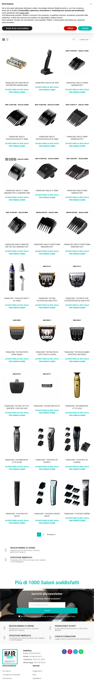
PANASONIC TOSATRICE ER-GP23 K (17, 514)
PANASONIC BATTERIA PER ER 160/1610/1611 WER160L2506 (17, 84)
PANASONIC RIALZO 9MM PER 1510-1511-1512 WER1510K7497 (17, 245)
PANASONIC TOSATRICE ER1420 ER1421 (47, 514)
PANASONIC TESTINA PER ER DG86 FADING (17, 353)
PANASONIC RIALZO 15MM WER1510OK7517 (77, 137)
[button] (91, 4)
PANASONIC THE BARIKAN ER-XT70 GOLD (77, 407)
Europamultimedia (76, 684)
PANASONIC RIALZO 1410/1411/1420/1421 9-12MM (47, 137)
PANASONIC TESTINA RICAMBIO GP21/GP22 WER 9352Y (77, 353)
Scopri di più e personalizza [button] (17, 28)
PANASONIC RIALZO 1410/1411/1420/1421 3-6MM (17, 137)
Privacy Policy (54, 611)
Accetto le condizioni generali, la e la (47, 611)
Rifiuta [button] (70, 28)
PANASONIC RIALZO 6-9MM (47, 190)
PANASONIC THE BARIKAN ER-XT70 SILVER (17, 461)
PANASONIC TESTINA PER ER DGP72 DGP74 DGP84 (47, 353)
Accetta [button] (85, 28)
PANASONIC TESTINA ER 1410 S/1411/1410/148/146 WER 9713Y (77, 299)
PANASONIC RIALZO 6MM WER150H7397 (77, 191)
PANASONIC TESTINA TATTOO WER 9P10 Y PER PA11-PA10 (17, 407)
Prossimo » (51, 534)
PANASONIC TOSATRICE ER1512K (77, 513)
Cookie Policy (70, 611)
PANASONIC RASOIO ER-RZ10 (47, 83)
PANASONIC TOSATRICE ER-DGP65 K (47, 461)
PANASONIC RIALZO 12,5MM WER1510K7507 (77, 84)
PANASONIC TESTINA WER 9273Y (47, 406)
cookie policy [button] (24, 13)
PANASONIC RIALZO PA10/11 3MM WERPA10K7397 (47, 245)
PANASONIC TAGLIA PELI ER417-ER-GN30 (17, 299)
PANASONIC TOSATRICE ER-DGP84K (77, 461)
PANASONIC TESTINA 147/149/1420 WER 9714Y (47, 299)
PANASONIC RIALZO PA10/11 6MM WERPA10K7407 (77, 245)
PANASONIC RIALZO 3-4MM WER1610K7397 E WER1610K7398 (17, 191)
